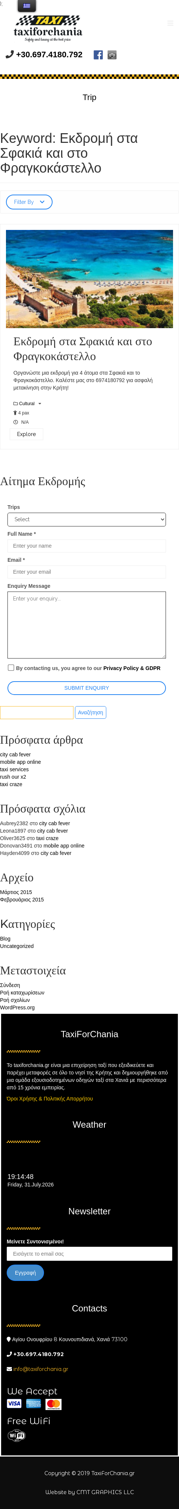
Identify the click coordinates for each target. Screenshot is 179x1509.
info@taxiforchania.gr (40, 1369)
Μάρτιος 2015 (16, 892)
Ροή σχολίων (15, 1000)
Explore (26, 434)
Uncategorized (17, 946)
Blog (5, 939)
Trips (13, 507)
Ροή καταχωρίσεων (22, 993)
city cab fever (15, 754)
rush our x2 (13, 777)
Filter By (29, 202)
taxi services (14, 769)
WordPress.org (17, 1007)
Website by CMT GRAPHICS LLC (89, 1492)
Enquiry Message (28, 586)
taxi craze (11, 784)
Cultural (27, 403)
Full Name (21, 534)
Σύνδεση (10, 985)
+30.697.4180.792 (49, 54)
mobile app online (20, 762)
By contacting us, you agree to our (84, 667)
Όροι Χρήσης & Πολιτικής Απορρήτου (50, 1099)
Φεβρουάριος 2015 (22, 900)
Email (16, 560)
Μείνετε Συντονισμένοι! (35, 1241)
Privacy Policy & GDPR (131, 668)
